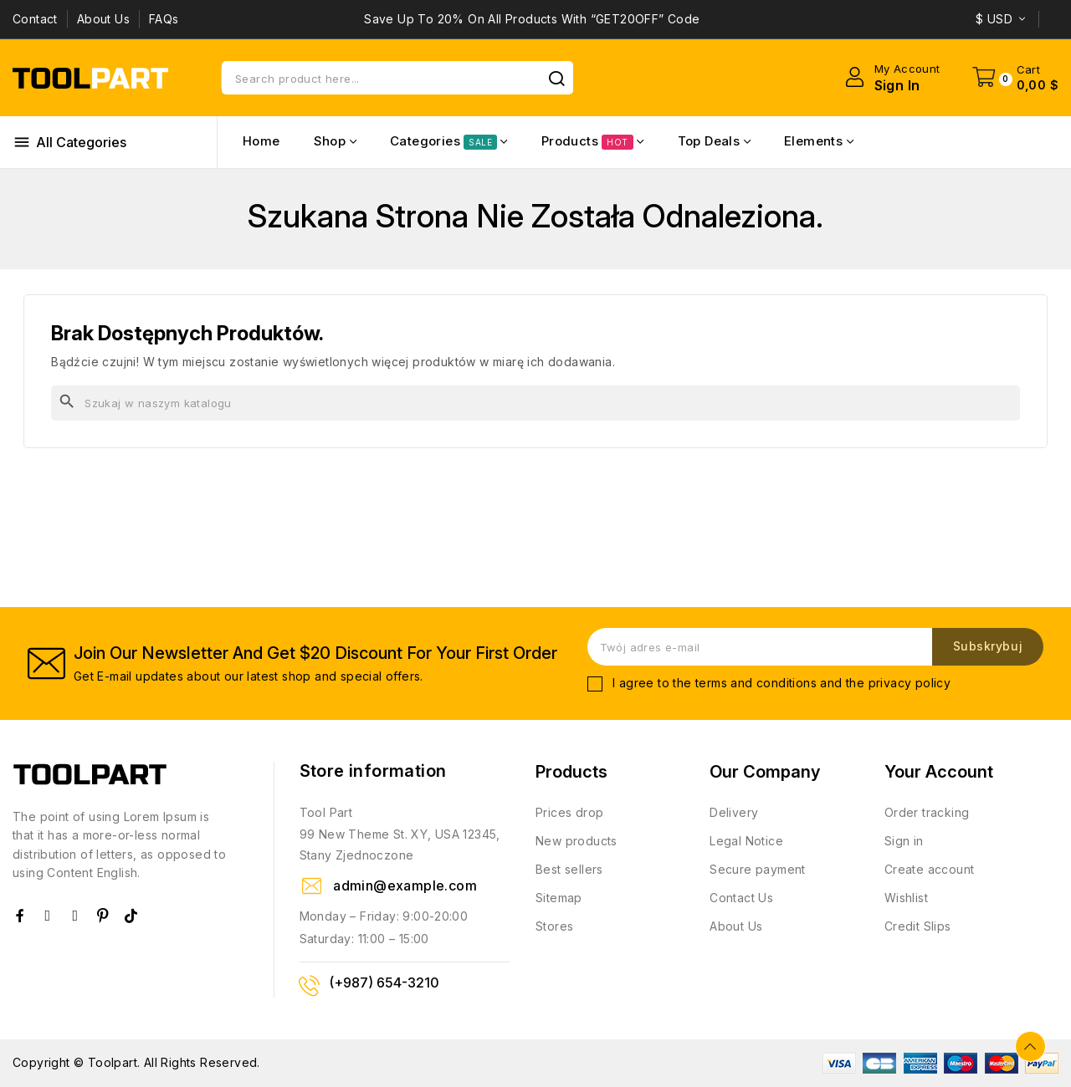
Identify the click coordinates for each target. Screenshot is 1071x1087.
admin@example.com (405, 885)
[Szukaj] (535, 403)
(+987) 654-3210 (384, 982)
